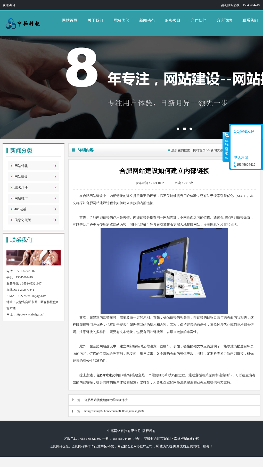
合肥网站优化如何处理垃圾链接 (106, 400)
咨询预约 (224, 20)
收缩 (226, 146)
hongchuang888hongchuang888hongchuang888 (114, 411)
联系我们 (250, 20)
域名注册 (21, 187)
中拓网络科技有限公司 (131, 87)
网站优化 (121, 20)
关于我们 (95, 20)
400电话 (20, 209)
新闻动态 (147, 20)
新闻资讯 (217, 150)
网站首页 (69, 20)
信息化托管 (22, 220)
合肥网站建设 (105, 375)
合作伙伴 (198, 20)
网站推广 (21, 198)
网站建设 (21, 177)
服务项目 (172, 20)
